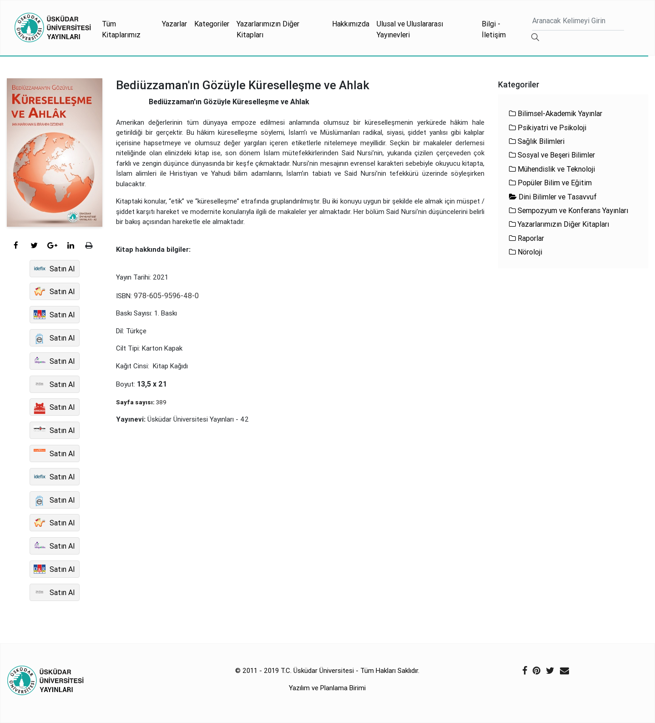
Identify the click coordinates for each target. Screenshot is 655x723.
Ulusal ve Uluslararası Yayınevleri (410, 29)
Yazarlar (174, 23)
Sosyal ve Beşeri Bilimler (552, 154)
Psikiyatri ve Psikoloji (547, 127)
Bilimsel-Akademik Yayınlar (555, 113)
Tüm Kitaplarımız (121, 29)
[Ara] (578, 22)
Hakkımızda (350, 23)
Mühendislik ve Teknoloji (552, 168)
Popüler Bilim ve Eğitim (550, 182)
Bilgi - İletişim (494, 29)
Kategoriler (211, 23)
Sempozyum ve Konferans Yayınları (568, 210)
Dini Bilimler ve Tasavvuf (553, 196)
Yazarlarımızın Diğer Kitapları (268, 29)
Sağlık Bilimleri (536, 141)
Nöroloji (525, 251)
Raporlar (526, 238)
